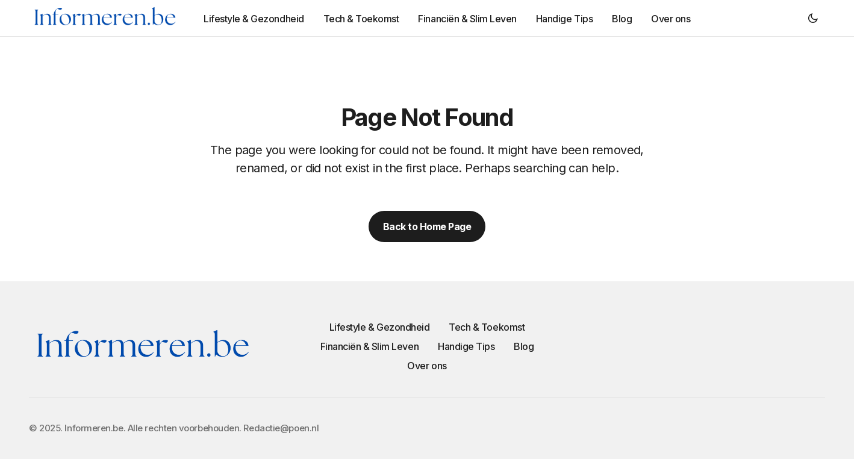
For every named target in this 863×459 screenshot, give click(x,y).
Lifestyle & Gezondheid (379, 327)
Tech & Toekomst (487, 327)
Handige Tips (466, 346)
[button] (813, 18)
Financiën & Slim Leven (369, 346)
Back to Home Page (427, 226)
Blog (524, 346)
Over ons (426, 366)
